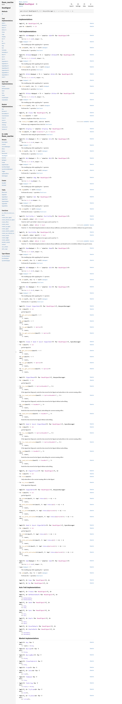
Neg (35, 177)
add (23, 47)
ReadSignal (32, 23)
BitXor (28, 93)
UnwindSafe (32, 629)
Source (21, 6)
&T (36, 219)
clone (24, 115)
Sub (27, 561)
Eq (29, 583)
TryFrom (31, 689)
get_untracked (27, 315)
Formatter (40, 131)
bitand (24, 67)
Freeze (31, 591)
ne (22, 225)
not (23, 209)
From (27, 667)
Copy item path (36, 4)
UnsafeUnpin (33, 626)
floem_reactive (23, 2)
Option (38, 327)
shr (23, 299)
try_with (25, 510)
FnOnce (42, 498)
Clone (30, 113)
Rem (27, 248)
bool (42, 219)
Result (53, 131)
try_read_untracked (29, 395)
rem (23, 260)
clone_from (26, 121)
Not (35, 197)
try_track (25, 482)
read (23, 404)
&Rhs (36, 225)
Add (27, 35)
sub (23, 573)
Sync (40, 342)
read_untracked (27, 413)
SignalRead (30, 377)
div (23, 151)
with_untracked (27, 504)
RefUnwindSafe (34, 594)
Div (27, 139)
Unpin (30, 618)
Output (25, 41)
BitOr (28, 74)
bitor (24, 86)
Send (34, 342)
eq (22, 219)
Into (30, 670)
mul (23, 170)
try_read (25, 386)
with (23, 498)
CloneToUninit (31, 661)
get (23, 321)
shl (23, 279)
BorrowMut (30, 655)
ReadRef (44, 386)
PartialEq (30, 216)
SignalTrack (33, 471)
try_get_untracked (28, 333)
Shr (27, 287)
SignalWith (30, 490)
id (25, 26)
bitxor (24, 105)
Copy (30, 580)
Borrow (28, 649)
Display (29, 129)
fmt (23, 131)
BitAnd (28, 55)
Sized (31, 646)
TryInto (31, 696)
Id (36, 26)
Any (27, 642)
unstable (86, 121)
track (24, 476)
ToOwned (29, 677)
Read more (40, 50)
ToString (29, 683)
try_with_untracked (29, 516)
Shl (27, 267)
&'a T (28, 39)
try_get (24, 327)
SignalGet (36, 306)
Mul (27, 158)
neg (23, 189)
